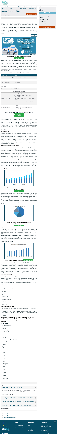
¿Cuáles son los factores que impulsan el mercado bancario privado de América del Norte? (19, 402)
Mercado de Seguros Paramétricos (10, 412)
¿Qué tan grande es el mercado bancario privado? (19, 387)
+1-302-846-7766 (45, 430)
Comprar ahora (47, 12)
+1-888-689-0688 (47, 429)
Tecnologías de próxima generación (21, 6)
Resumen (19, 18)
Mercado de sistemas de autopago (10, 413)
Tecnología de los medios (9, 6)
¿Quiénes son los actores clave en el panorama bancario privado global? (19, 405)
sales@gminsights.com (47, 433)
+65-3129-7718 (45, 431)
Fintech (31, 6)
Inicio (2, 6)
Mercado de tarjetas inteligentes (10, 417)
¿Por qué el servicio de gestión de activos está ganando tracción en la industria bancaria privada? (19, 398)
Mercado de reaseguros (8, 415)
